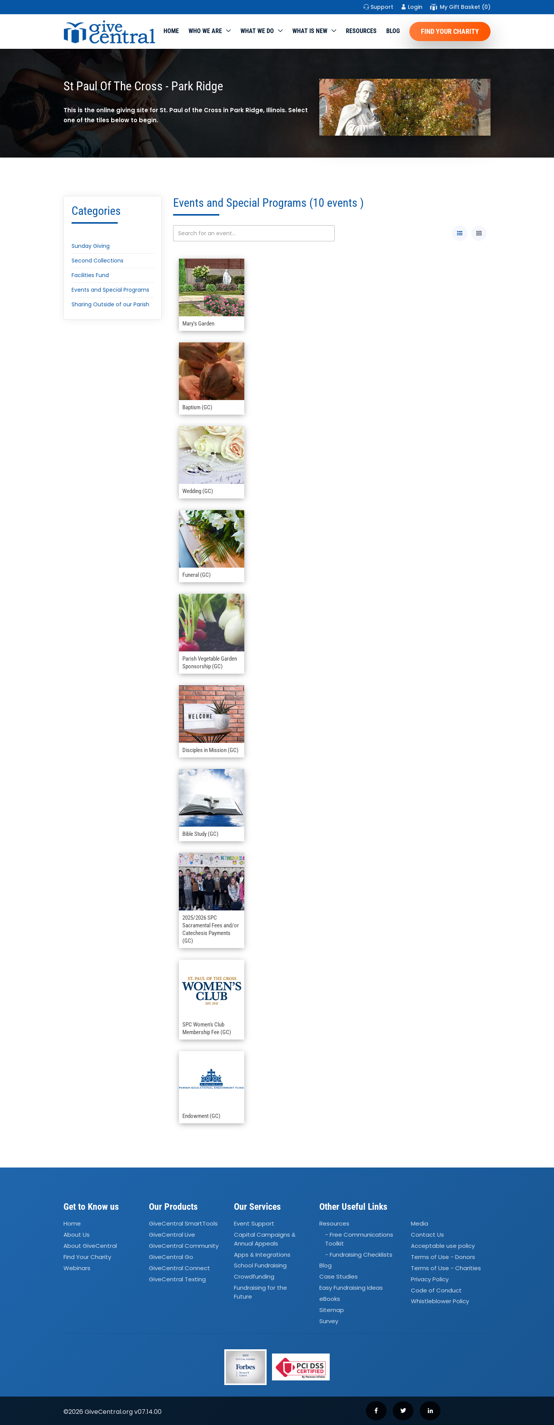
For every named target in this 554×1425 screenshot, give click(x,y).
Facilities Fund (90, 275)
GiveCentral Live (172, 1235)
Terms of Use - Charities (446, 1268)
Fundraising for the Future (260, 1292)
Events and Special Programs (110, 290)
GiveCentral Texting (177, 1279)
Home (171, 31)
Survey (328, 1321)
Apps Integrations (262, 1255)
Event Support (254, 1224)
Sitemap (331, 1310)
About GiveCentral (90, 1246)
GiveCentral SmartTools (183, 1224)
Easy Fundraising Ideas (351, 1288)
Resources (361, 31)
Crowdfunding (254, 1277)
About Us (76, 1235)
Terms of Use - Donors (443, 1257)
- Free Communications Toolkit (359, 1239)
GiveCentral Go (171, 1257)
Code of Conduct (436, 1290)
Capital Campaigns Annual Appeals (264, 1239)
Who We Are (205, 31)
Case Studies (338, 1277)
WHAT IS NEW (309, 31)
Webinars (76, 1268)
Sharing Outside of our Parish (110, 304)
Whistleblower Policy (440, 1301)
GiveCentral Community (184, 1246)
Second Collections (97, 260)
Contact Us (427, 1235)
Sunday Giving (91, 246)
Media (419, 1224)
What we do (257, 31)
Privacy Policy (430, 1279)
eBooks (329, 1299)
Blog (393, 31)
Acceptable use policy (443, 1246)
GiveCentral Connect (179, 1268)
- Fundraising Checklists (358, 1255)
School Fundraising (260, 1266)
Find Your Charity (450, 31)
